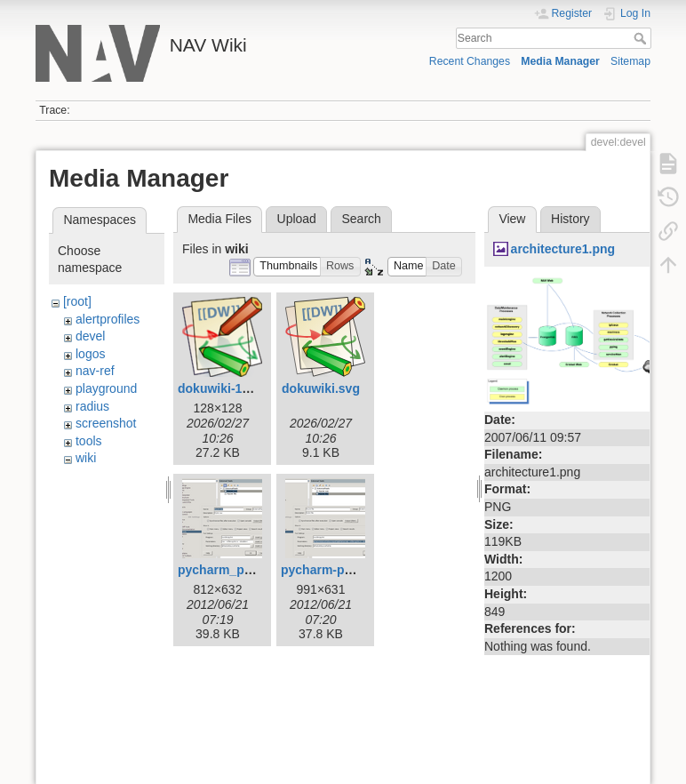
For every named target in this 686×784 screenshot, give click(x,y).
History (570, 219)
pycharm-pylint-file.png (350, 570)
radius (92, 406)
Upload (296, 219)
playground (106, 388)
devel (90, 336)
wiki (86, 458)
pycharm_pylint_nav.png (250, 570)
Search (642, 38)
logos (90, 354)
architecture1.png (563, 249)
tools (89, 441)
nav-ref (95, 371)
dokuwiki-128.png (230, 388)
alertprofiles (108, 319)
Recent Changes (469, 61)
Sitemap (630, 61)
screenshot (106, 423)
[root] (77, 301)
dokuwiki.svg (321, 388)
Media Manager (560, 61)
